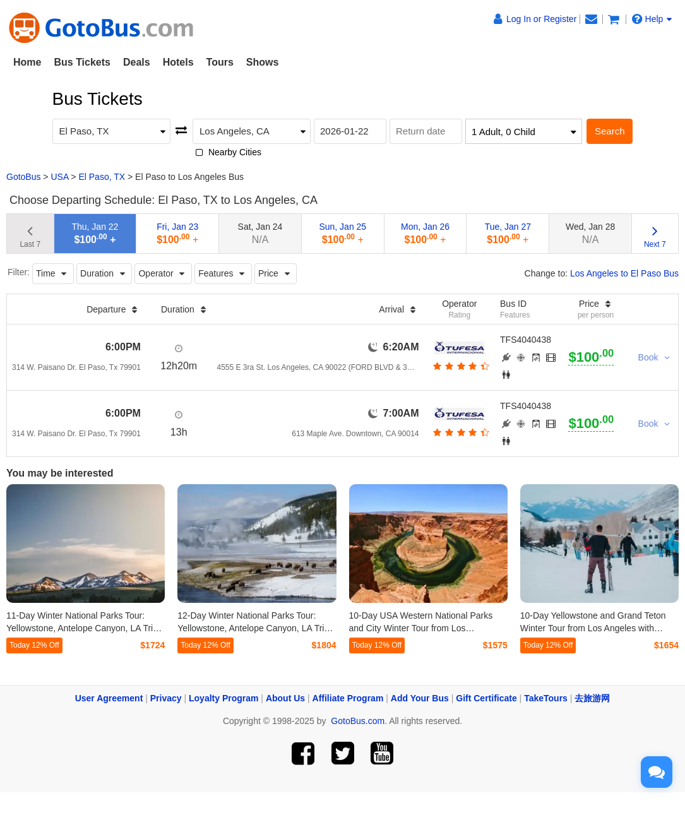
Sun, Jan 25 (342, 233)
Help (652, 19)
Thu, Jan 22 (94, 233)
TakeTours (546, 698)
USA (59, 177)
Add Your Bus (420, 698)
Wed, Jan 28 (590, 233)
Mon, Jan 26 (425, 233)
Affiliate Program (348, 698)
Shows (262, 62)
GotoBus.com (357, 721)
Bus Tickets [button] (82, 62)
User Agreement (109, 698)
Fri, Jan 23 (177, 233)
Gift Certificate (486, 698)
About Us (285, 698)
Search (610, 131)
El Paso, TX (101, 177)
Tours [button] (220, 62)
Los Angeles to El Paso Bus (624, 273)
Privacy (166, 698)
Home (27, 62)
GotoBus (23, 177)
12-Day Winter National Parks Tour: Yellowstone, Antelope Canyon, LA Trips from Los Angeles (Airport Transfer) (255, 628)
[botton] (459, 366)
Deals (136, 62)
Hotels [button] (178, 62)
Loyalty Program (223, 698)
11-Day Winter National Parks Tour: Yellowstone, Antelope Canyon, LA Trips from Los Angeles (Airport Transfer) (84, 628)
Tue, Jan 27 (508, 233)
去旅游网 (592, 698)
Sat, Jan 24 (260, 233)
